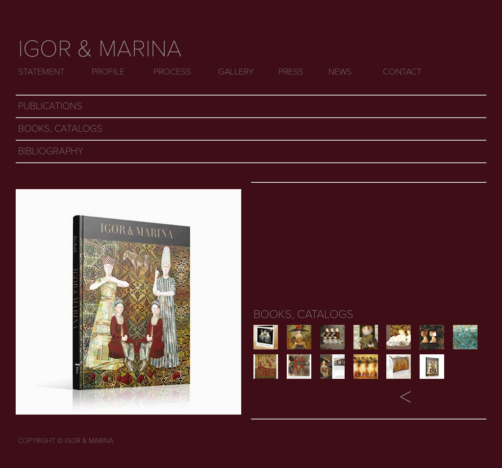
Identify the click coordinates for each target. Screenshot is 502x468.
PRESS (290, 71)
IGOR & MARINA (100, 49)
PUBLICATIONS (50, 106)
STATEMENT (41, 71)
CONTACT (402, 71)
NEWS (339, 71)
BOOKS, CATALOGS (60, 129)
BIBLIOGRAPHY (50, 151)
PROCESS (172, 71)
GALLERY (236, 71)
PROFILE (108, 71)
